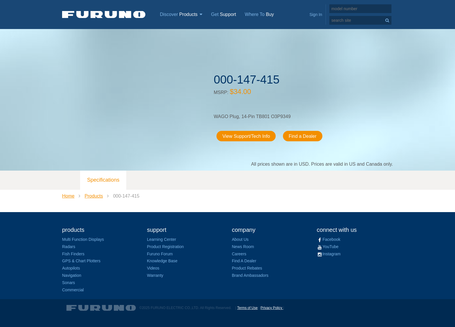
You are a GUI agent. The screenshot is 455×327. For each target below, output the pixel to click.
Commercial (73, 290)
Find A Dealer (244, 261)
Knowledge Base (162, 261)
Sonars (68, 282)
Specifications (103, 180)
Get (223, 14)
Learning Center (161, 239)
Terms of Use (247, 308)
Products (94, 196)
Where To (259, 14)
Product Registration (165, 246)
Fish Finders (73, 254)
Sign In (315, 14)
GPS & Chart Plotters (81, 261)
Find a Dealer (303, 136)
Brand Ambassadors (250, 275)
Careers (239, 254)
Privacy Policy (272, 308)
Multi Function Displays (83, 239)
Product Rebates (247, 268)
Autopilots (71, 268)
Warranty (155, 275)
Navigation (71, 275)
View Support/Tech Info (246, 136)
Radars (68, 246)
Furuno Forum (160, 254)
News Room (243, 246)
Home (68, 196)
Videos (153, 268)
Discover (181, 14)
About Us (240, 239)
